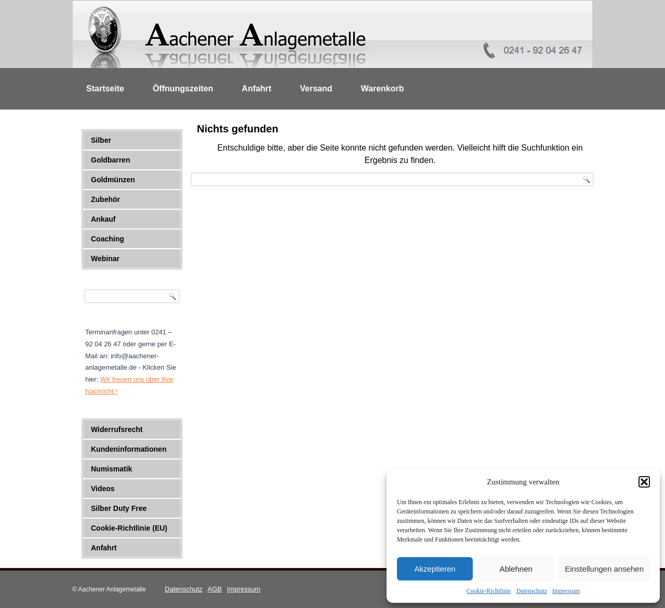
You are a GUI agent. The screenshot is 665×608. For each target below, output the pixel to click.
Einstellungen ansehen (604, 568)
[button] (644, 482)
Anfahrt (256, 88)
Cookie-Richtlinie (489, 591)
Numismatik (111, 469)
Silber (101, 140)
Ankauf (103, 219)
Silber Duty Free (119, 508)
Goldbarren (110, 160)
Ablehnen (515, 568)
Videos (103, 488)
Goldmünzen (113, 179)
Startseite (105, 88)
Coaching (107, 239)
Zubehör (105, 199)
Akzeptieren (434, 568)
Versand (316, 88)
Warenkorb (382, 88)
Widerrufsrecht (116, 429)
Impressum (566, 591)
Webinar (105, 258)
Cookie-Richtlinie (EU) (129, 528)
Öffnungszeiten (183, 88)
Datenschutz (531, 591)
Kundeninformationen (128, 449)
